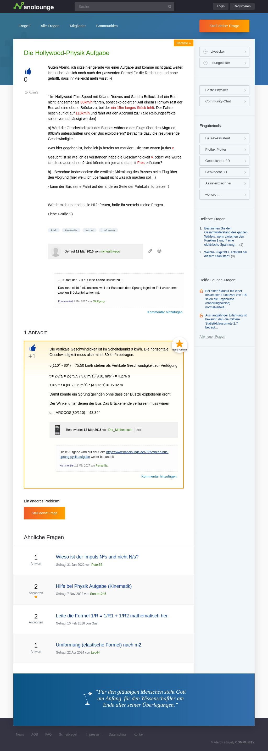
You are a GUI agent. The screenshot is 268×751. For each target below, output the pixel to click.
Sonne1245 (98, 594)
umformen (108, 230)
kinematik (71, 230)
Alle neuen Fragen (212, 336)
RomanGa (102, 465)
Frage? (24, 26)
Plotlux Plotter (215, 149)
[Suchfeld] (124, 6)
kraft (54, 230)
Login (221, 6)
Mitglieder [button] (78, 26)
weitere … (213, 194)
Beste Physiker (216, 90)
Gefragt (69, 251)
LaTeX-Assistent (217, 138)
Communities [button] (107, 26)
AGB (34, 734)
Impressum (93, 734)
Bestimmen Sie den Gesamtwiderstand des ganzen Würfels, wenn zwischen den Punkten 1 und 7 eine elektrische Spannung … (225, 236)
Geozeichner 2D (217, 161)
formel (90, 230)
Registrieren (242, 6)
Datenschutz (117, 734)
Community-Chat (218, 101)
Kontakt (139, 734)
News (20, 734)
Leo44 (95, 652)
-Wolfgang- (99, 301)
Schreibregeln (69, 734)
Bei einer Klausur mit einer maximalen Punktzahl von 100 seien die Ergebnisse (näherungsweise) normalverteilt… (226, 299)
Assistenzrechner (218, 183)
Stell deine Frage (224, 26)
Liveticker (217, 51)
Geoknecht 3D (216, 172)
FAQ (48, 734)
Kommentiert (65, 301)
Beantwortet (74, 430)
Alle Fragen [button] (50, 26)
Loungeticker (220, 63)
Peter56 (96, 565)
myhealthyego (110, 251)
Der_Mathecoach (120, 430)
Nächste (183, 43)
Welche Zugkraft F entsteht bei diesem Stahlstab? (225, 254)
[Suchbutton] (170, 6)
